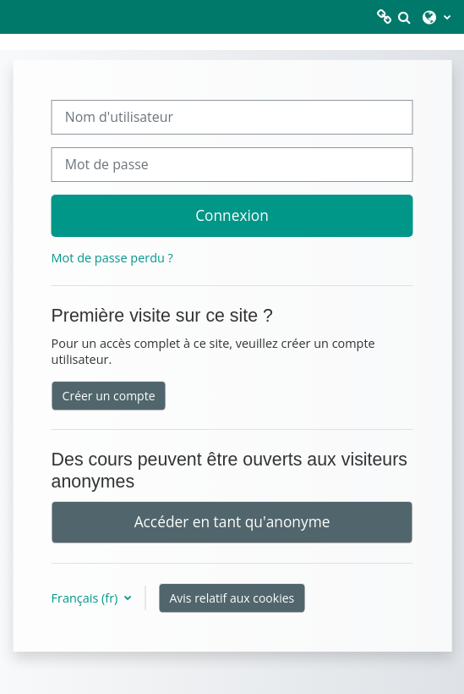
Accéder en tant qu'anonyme (232, 521)
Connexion (232, 215)
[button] (404, 17)
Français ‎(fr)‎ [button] (86, 598)
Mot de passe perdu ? (112, 258)
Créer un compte (109, 396)
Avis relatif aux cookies (231, 598)
